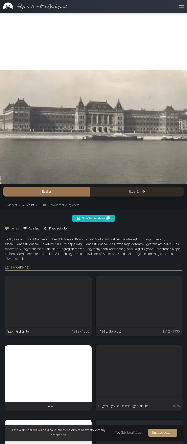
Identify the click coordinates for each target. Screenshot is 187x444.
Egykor (46, 191)
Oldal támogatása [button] (93, 218)
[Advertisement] (93, 41)
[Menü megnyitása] (181, 6)
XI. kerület (28, 205)
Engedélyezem (162, 432)
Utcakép (137, 192)
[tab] (13, 228)
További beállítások (129, 432)
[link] (33, 6)
